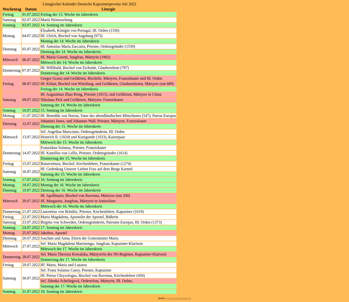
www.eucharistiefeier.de (178, 298)
